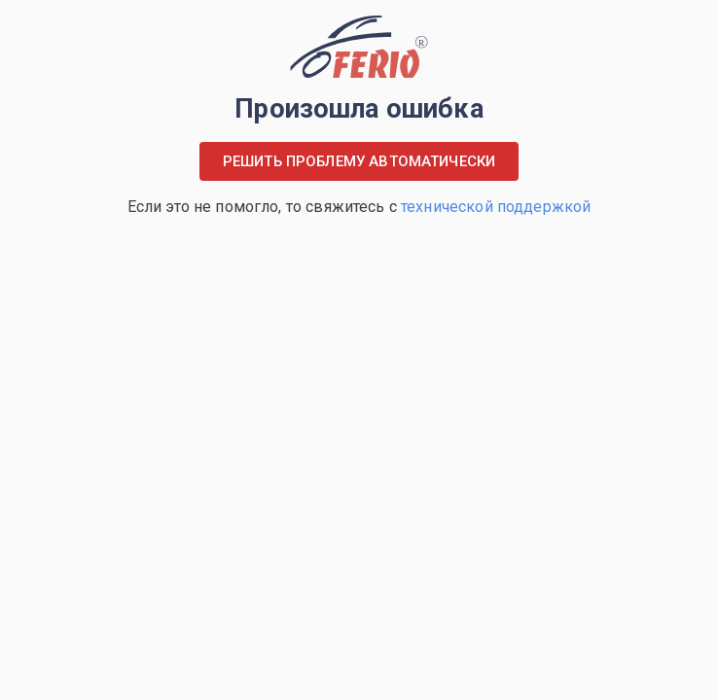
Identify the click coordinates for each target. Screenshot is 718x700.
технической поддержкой (496, 206)
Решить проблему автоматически (359, 161)
